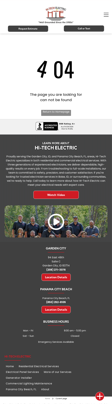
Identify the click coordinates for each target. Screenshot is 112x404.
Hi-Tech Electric (18, 356)
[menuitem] (9, 366)
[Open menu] (106, 14)
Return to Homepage (56, 112)
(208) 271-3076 (56, 269)
